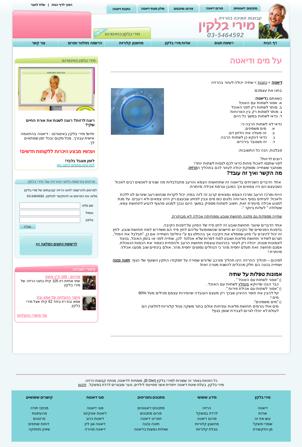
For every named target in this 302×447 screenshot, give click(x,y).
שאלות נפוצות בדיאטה (151, 429)
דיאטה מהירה (95, 429)
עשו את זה (263, 419)
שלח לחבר (38, 4)
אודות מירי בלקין (177, 43)
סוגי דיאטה (95, 408)
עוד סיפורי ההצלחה (32, 315)
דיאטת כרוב (95, 419)
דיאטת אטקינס (94, 413)
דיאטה (263, 408)
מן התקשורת (263, 429)
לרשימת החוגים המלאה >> (56, 244)
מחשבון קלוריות (131, 43)
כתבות (262, 82)
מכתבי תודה (39, 408)
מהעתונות (39, 413)
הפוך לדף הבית (62, 4)
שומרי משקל (263, 424)
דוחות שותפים (38, 424)
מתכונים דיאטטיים (245, 8)
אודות (262, 413)
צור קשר (38, 43)
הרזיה (192, 168)
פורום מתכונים (183, 8)
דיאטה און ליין (95, 424)
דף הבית (270, 43)
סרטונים (39, 419)
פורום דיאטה (214, 8)
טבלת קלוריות (207, 429)
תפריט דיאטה (150, 419)
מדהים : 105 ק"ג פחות (62, 277)
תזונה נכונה (151, 424)
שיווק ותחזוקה (39, 429)
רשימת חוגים (224, 43)
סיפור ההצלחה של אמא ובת (58, 297)
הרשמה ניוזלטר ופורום (85, 43)
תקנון (82, 385)
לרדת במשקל (206, 413)
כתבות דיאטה (121, 9)
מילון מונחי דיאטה (152, 8)
